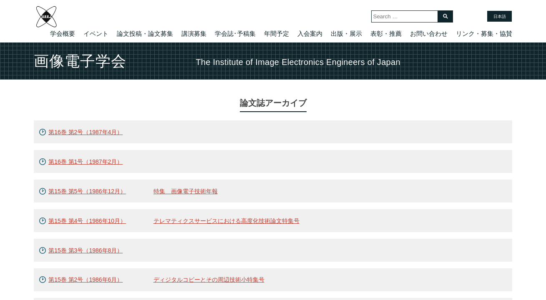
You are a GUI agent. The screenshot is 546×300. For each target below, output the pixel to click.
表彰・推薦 (386, 33)
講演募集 (193, 33)
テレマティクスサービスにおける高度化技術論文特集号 (226, 221)
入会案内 (309, 33)
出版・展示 (346, 33)
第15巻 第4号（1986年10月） (87, 221)
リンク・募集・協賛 (484, 33)
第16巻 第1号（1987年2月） (85, 161)
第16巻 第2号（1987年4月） (85, 132)
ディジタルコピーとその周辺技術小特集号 (208, 279)
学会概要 (62, 33)
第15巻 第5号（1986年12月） (87, 191)
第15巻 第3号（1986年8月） (85, 250)
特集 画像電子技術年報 (185, 191)
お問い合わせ (429, 33)
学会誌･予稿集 (235, 33)
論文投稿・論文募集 (145, 33)
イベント (95, 33)
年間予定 (276, 33)
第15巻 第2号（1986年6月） (85, 279)
